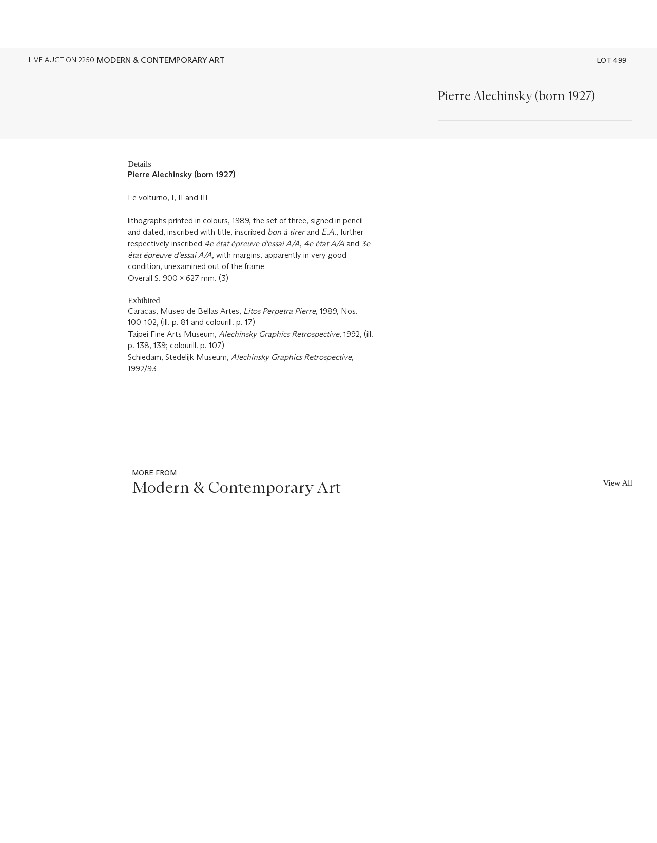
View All (617, 482)
